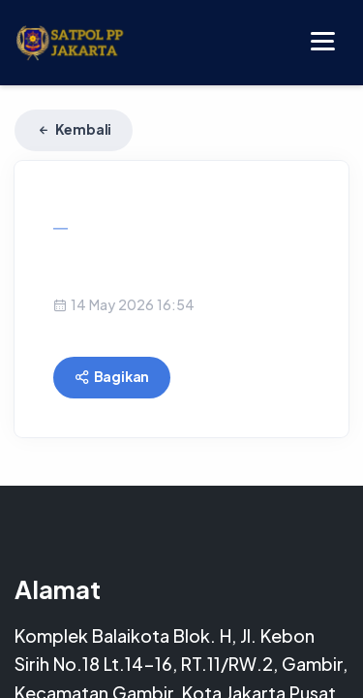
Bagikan (112, 376)
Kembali (73, 129)
